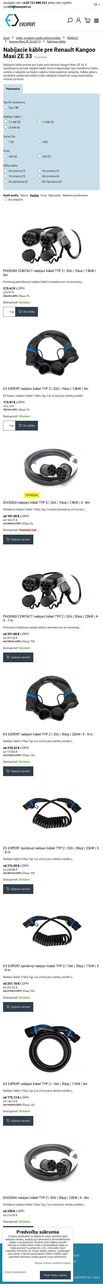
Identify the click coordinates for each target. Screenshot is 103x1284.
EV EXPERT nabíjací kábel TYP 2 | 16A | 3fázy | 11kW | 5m (45, 1084)
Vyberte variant (18, 539)
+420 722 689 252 (34, 2)
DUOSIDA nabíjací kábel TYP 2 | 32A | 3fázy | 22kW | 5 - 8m (46, 1198)
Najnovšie (55, 195)
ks (9, 312)
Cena (44, 195)
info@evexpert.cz (19, 6)
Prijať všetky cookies (55, 1275)
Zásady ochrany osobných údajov (53, 1263)
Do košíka (27, 311)
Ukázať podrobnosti (15, 1272)
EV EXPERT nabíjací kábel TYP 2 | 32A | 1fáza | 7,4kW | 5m (45, 389)
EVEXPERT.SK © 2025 (87, 1277)
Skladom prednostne (75, 195)
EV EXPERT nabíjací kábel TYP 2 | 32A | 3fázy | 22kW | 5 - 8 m (48, 734)
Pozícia (34, 195)
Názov (24, 195)
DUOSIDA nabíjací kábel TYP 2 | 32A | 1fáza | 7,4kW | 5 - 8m (46, 503)
